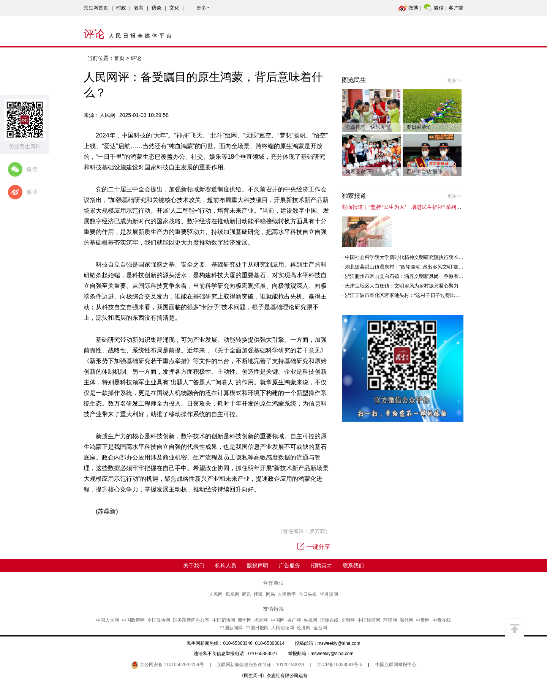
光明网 (348, 620)
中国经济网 (368, 620)
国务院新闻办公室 (191, 620)
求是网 (261, 620)
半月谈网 (329, 594)
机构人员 (225, 565)
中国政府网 (133, 620)
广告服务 (289, 565)
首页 (119, 58)
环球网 (390, 620)
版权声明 (257, 565)
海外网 (406, 620)
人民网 (216, 594)
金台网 (320, 627)
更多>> (454, 80)
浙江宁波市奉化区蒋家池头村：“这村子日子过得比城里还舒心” (413, 295)
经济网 (303, 627)
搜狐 (258, 594)
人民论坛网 (282, 627)
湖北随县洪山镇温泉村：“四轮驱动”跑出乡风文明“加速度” (407, 267)
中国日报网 (257, 627)
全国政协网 (158, 620)
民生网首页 (96, 8)
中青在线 (442, 620)
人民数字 (287, 594)
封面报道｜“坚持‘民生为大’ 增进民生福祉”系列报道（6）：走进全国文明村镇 (435, 207)
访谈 (156, 8)
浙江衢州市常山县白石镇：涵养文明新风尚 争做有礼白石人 (411, 276)
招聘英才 (321, 565)
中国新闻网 (231, 627)
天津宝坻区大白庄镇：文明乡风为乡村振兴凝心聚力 (401, 286)
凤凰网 (232, 594)
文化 (174, 8)
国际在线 (329, 620)
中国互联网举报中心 (395, 664)
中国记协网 (223, 620)
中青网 (423, 620)
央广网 (294, 620)
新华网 (244, 620)
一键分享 (313, 546)
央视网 (310, 620)
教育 (139, 8)
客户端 (456, 8)
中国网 (278, 620)
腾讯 (246, 594)
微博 (408, 8)
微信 (434, 8)
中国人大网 (107, 620)
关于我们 (193, 565)
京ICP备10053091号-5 (339, 664)
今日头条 (308, 594)
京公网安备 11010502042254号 (167, 664)
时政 (121, 8)
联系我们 (353, 565)
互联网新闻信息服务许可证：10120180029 (260, 664)
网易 (270, 594)
